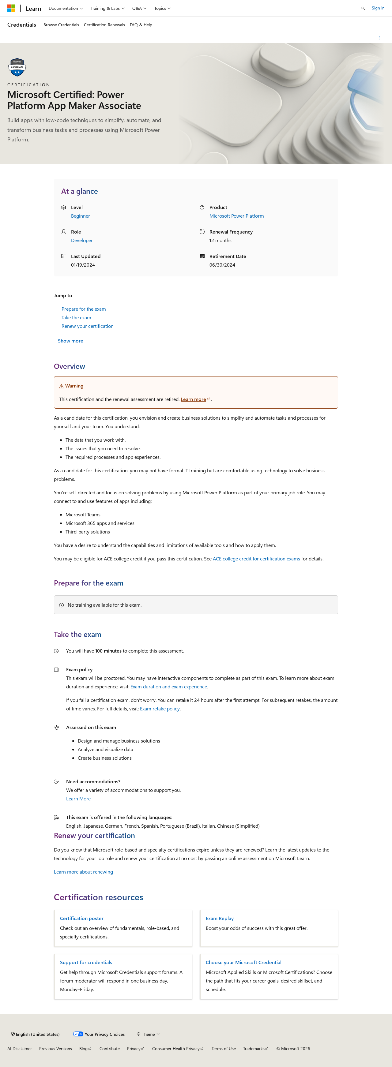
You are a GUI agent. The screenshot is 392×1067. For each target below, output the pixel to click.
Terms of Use (224, 1048)
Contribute (110, 1048)
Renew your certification (88, 326)
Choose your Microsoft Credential (243, 962)
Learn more (193, 399)
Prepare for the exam (84, 308)
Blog (83, 1048)
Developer (82, 240)
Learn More (78, 798)
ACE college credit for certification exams (256, 558)
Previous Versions (55, 1048)
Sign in (378, 8)
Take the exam (76, 317)
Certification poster (82, 918)
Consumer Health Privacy (176, 1048)
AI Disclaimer (19, 1048)
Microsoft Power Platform (236, 215)
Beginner (80, 215)
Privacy (134, 1048)
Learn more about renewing (83, 871)
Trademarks (254, 1048)
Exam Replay (220, 918)
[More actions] (379, 38)
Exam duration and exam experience (168, 686)
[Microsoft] (11, 8)
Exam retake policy (160, 708)
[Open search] (363, 8)
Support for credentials (86, 962)
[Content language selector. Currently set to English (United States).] (35, 1034)
